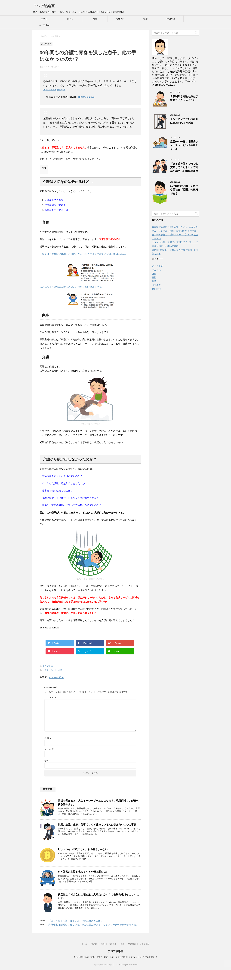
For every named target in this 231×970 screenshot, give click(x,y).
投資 (154, 281)
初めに (70, 18)
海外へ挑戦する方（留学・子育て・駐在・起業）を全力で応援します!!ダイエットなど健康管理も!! (115, 957)
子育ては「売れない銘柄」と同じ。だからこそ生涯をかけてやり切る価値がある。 (83, 253)
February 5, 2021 (85, 96)
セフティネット (50, 670)
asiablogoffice (56, 677)
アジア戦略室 (44, 6)
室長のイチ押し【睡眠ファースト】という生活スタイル (184, 145)
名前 (48, 738)
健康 (145, 18)
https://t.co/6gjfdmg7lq (54, 89)
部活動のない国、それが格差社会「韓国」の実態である (184, 190)
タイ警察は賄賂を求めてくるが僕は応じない (83, 871)
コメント (50, 697)
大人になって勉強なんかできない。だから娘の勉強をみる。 (72, 286)
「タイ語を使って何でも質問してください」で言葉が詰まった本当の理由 (184, 167)
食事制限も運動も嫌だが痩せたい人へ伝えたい (184, 98)
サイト (47, 760)
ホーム (44, 18)
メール (49, 749)
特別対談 (171, 18)
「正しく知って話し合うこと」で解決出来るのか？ (75, 920)
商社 (95, 18)
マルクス (156, 269)
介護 (60, 670)
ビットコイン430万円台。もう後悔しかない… (84, 849)
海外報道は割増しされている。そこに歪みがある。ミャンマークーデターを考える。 (93, 924)
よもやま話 (44, 25)
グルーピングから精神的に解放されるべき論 (184, 121)
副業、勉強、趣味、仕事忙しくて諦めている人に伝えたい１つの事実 (97, 824)
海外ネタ (120, 18)
